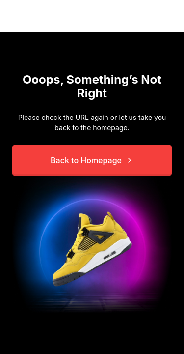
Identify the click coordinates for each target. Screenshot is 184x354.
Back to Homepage (92, 160)
